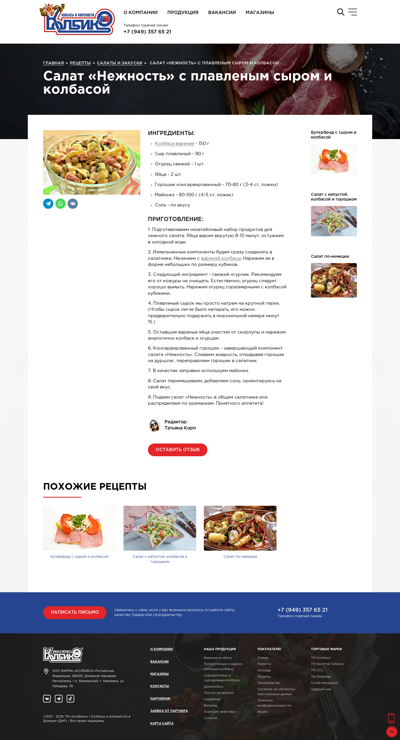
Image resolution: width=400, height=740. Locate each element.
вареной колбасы (221, 258)
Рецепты (264, 676)
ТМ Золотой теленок (327, 664)
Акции (262, 711)
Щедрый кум (321, 689)
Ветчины (210, 705)
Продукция (182, 13)
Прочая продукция (219, 693)
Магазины (260, 13)
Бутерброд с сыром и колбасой (333, 135)
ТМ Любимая (321, 676)
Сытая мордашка (324, 683)
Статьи (262, 658)
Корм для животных (219, 711)
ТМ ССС (317, 670)
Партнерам (160, 698)
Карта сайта (161, 723)
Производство (268, 683)
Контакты (159, 686)
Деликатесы (213, 686)
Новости (264, 664)
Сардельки (212, 699)
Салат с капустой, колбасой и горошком (334, 197)
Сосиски (211, 718)
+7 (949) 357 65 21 (147, 32)
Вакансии (222, 13)
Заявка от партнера (169, 711)
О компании (140, 13)
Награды (264, 670)
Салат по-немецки (330, 256)
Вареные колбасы (218, 658)
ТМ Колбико (321, 658)
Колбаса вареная (174, 144)
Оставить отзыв (178, 450)
